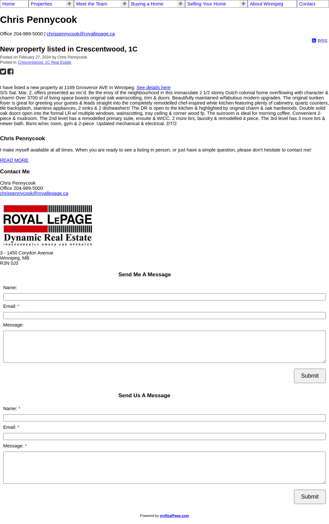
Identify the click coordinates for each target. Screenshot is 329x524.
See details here (154, 87)
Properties (41, 3)
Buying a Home (147, 3)
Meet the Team (91, 3)
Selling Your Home (206, 3)
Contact (307, 3)
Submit (310, 375)
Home (8, 3)
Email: (10, 306)
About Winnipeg (266, 3)
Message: (13, 324)
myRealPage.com (174, 516)
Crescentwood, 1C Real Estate (44, 62)
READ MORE (14, 160)
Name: (10, 287)
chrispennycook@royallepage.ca (81, 33)
